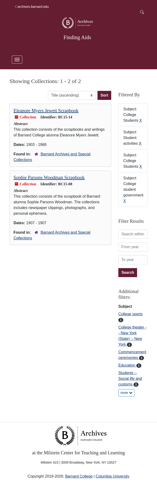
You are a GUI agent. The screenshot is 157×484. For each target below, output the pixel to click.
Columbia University (112, 476)
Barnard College (79, 476)
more (126, 393)
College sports (130, 314)
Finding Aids (77, 37)
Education (127, 365)
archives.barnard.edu (31, 7)
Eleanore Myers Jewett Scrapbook (46, 110)
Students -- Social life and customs (130, 378)
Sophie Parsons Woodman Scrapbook (49, 177)
